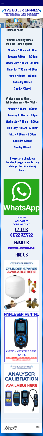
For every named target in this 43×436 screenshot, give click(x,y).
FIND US (21, 255)
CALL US (21, 229)
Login (37, 426)
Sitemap (13, 426)
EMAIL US (21, 242)
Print (7, 426)
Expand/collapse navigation (21, 3)
